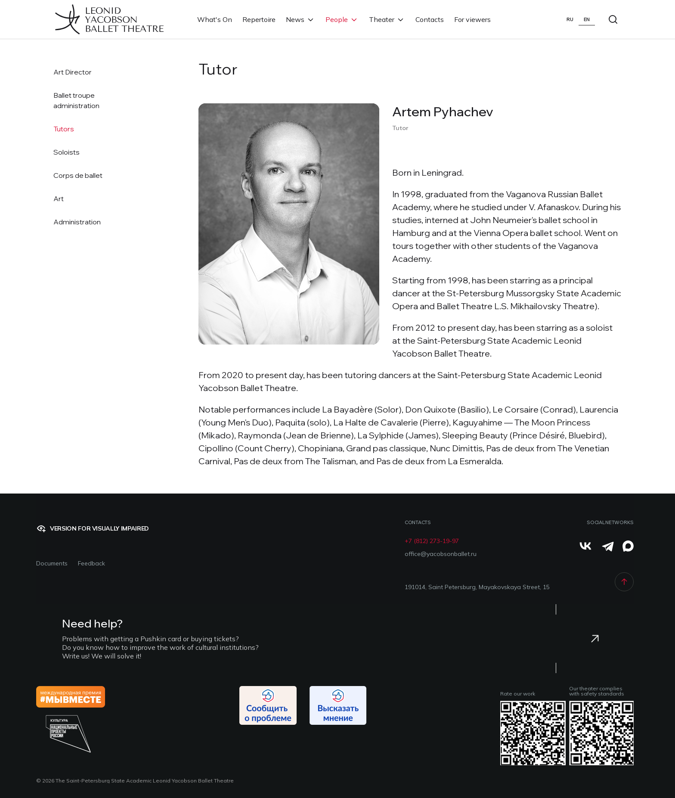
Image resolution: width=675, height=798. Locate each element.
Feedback (91, 563)
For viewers (472, 19)
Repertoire (259, 19)
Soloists (66, 152)
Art (58, 198)
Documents (52, 563)
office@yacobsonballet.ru (441, 554)
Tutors (63, 128)
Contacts (429, 19)
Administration (77, 221)
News (300, 19)
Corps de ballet (77, 175)
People (342, 19)
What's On (214, 19)
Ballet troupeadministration (76, 100)
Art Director (72, 72)
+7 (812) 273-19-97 (432, 541)
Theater (387, 19)
